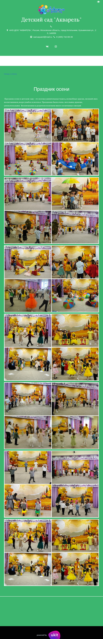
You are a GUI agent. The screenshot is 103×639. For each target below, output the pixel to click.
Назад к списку (10, 74)
